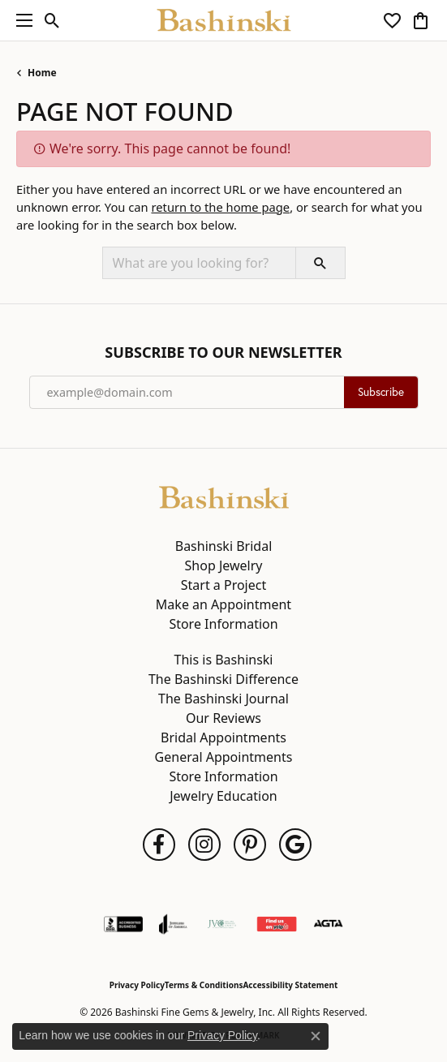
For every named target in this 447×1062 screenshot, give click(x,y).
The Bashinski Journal (223, 698)
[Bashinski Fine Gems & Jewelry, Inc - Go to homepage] (224, 496)
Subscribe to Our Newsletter (223, 353)
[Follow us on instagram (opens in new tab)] (204, 844)
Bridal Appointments (223, 737)
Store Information (223, 624)
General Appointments (224, 757)
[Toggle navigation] (20, 20)
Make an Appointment (223, 604)
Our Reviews (223, 718)
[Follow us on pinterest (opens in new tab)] (250, 844)
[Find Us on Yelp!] (276, 924)
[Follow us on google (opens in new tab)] (295, 844)
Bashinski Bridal (224, 546)
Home (42, 73)
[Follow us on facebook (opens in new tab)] (159, 844)
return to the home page (220, 207)
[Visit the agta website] (327, 924)
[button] (52, 20)
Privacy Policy (137, 985)
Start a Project (223, 585)
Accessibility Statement (290, 985)
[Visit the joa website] (173, 924)
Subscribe (381, 391)
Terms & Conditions (204, 985)
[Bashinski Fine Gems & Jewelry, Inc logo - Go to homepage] (223, 20)
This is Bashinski (223, 660)
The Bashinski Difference (223, 679)
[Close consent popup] (315, 1036)
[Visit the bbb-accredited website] (123, 924)
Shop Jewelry (224, 565)
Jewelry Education (223, 796)
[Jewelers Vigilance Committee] (222, 924)
